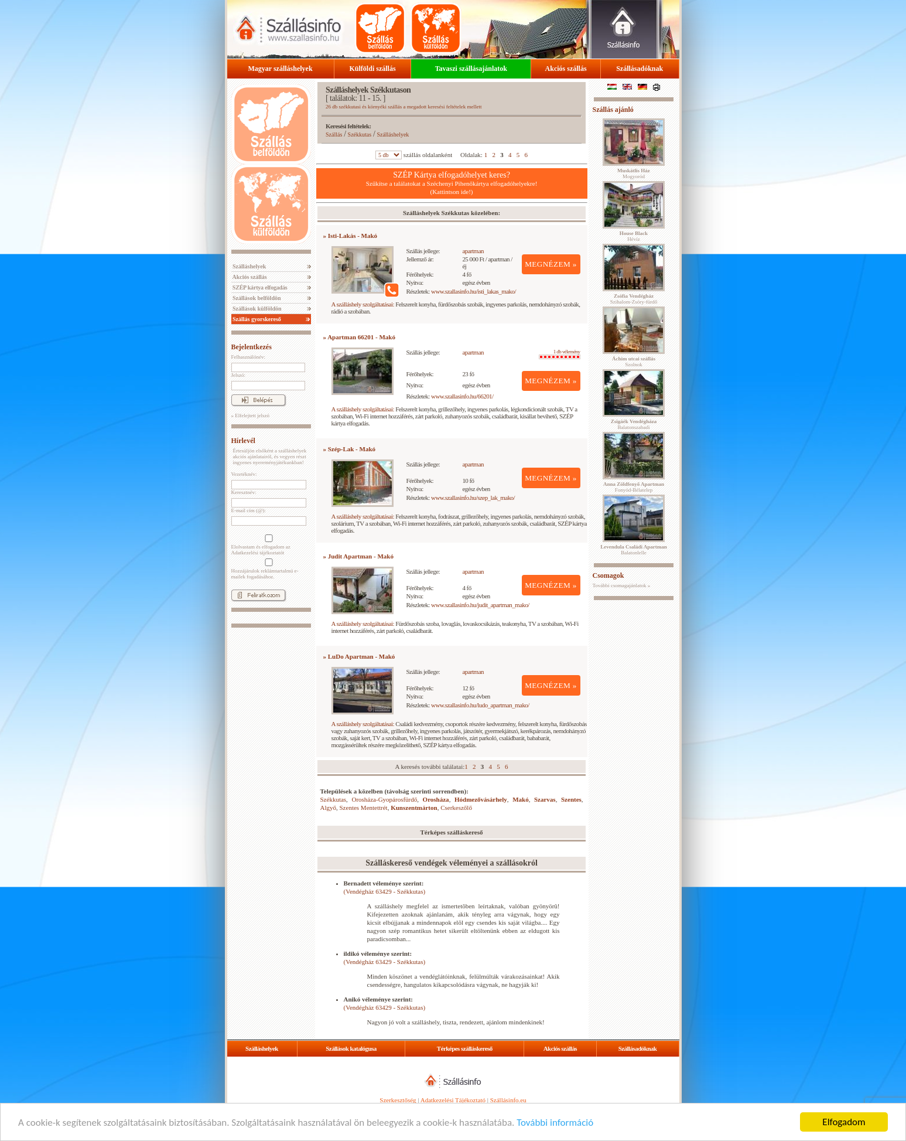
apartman (473, 250)
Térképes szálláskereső (465, 1048)
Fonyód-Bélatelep (633, 487)
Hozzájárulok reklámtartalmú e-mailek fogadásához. (267, 569)
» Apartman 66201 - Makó (359, 336)
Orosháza (436, 799)
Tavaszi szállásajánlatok (471, 68)
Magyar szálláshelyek (280, 68)
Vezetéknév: (244, 474)
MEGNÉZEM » (551, 264)
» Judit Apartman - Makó (358, 556)
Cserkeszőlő (456, 807)
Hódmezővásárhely (480, 799)
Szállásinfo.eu (508, 1099)
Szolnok (633, 361)
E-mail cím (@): (248, 510)
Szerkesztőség (398, 1099)
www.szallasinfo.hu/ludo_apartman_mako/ (480, 705)
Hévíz (634, 236)
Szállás (334, 134)
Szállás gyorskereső (256, 319)
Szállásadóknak (639, 68)
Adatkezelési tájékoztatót (258, 553)
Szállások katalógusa (351, 1048)
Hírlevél (243, 441)
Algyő (328, 807)
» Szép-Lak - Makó (349, 448)
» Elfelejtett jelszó (250, 415)
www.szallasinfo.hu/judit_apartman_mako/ (480, 604)
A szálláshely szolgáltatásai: (362, 304)
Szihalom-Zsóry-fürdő (633, 299)
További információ (555, 1122)
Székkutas (360, 134)
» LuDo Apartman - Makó (359, 656)
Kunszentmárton (414, 807)
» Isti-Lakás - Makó (350, 235)
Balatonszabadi (634, 424)
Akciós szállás (566, 68)
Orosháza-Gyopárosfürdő (384, 799)
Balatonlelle (633, 550)
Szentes (571, 799)
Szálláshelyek (248, 266)
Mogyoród (633, 173)
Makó (520, 799)
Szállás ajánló (613, 109)
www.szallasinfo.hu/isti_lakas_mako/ (473, 291)
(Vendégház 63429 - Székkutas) (385, 891)
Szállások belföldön (256, 298)
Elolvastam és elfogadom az (267, 545)
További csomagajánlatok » (622, 585)
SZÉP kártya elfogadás (259, 287)
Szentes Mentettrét (364, 807)
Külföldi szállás (373, 68)
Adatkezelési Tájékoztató (453, 1099)
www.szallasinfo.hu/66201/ (462, 396)
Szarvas (545, 799)
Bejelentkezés (251, 347)
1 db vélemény (559, 354)
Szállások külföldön (256, 308)
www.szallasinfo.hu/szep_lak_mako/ (473, 497)
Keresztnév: (244, 492)
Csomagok (608, 575)
